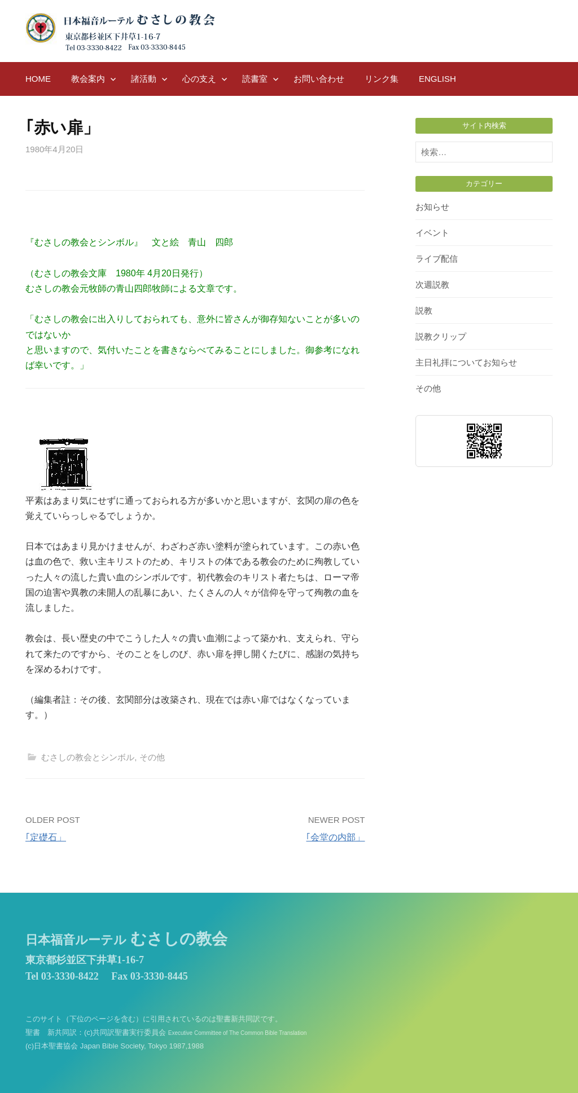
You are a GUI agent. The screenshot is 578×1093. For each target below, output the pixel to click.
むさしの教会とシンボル (87, 757)
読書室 (255, 78)
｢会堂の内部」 (335, 837)
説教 (423, 310)
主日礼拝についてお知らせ (466, 362)
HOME (38, 78)
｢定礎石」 (45, 837)
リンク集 (382, 78)
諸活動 (143, 78)
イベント (432, 232)
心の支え (199, 78)
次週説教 (432, 284)
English (437, 78)
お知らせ (432, 206)
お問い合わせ (319, 78)
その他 (152, 757)
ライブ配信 (436, 258)
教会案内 (88, 78)
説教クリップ (440, 336)
